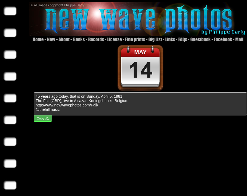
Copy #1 (43, 118)
